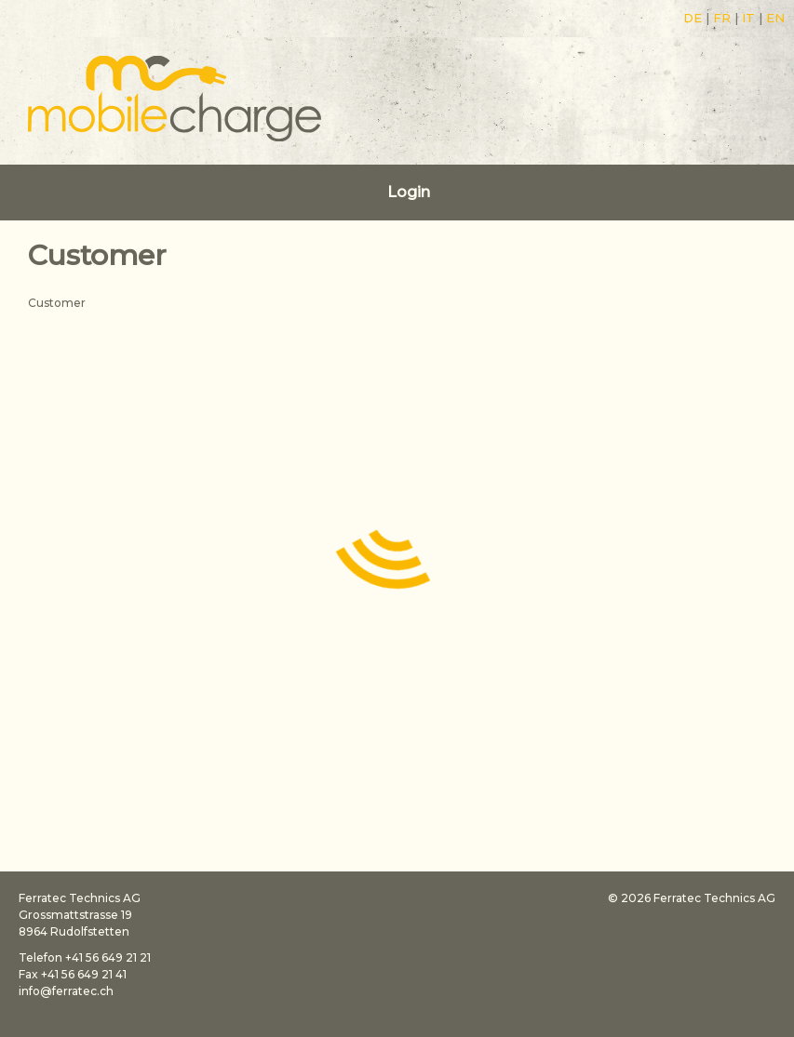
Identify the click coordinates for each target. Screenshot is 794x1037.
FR (722, 17)
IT (748, 17)
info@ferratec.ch (66, 991)
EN (775, 17)
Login (408, 192)
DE (692, 17)
